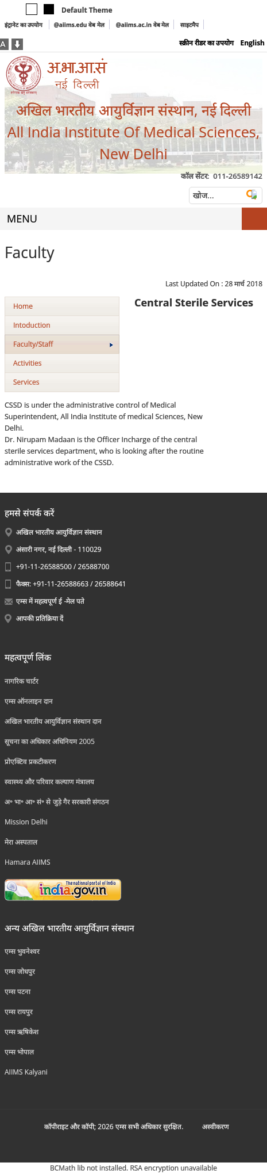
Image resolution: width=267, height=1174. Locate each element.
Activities (27, 363)
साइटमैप (189, 25)
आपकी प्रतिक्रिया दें (39, 618)
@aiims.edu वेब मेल (79, 25)
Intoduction (32, 325)
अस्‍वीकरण (215, 1126)
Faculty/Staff (63, 344)
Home (23, 306)
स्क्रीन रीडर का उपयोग (206, 43)
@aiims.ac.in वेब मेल (142, 25)
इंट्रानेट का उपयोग (24, 25)
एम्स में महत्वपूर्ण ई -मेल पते (50, 601)
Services (26, 382)
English (252, 43)
